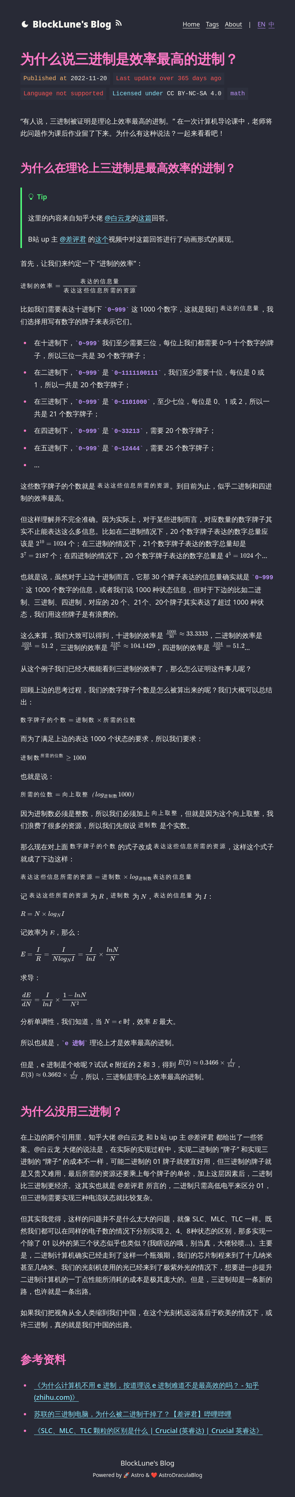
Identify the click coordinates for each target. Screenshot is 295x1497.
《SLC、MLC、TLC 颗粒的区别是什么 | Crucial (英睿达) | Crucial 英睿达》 (148, 1430)
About (233, 24)
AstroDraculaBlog (180, 1474)
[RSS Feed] (118, 24)
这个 (102, 239)
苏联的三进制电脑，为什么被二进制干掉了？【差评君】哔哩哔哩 (132, 1413)
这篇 (145, 217)
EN (262, 24)
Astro (137, 1474)
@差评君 (73, 239)
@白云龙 (118, 217)
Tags (212, 24)
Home (191, 24)
